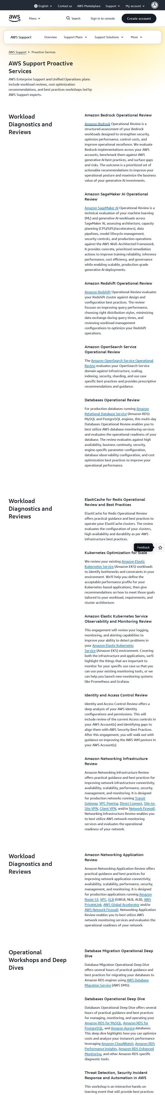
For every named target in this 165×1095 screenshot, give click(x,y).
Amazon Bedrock (97, 124)
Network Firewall (142, 808)
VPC (103, 899)
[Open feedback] (160, 547)
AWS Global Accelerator (121, 904)
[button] (139, 18)
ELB (111, 899)
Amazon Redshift (98, 292)
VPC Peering (108, 803)
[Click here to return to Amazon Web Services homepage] (14, 21)
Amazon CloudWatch (117, 1043)
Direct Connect (131, 803)
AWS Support (17, 52)
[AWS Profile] (154, 5)
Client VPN (108, 808)
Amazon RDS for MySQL (103, 1023)
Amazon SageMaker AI (101, 208)
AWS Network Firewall (101, 910)
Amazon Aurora (122, 1028)
